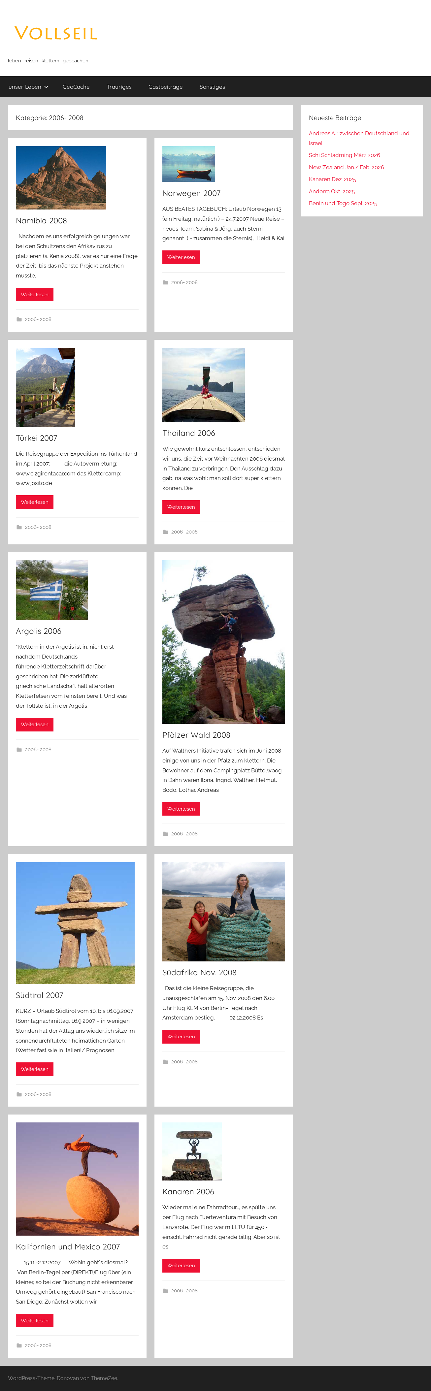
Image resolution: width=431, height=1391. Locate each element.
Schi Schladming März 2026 (344, 155)
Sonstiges (212, 86)
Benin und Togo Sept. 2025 (343, 203)
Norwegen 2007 (191, 193)
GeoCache (76, 86)
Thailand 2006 (188, 433)
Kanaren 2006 (188, 1191)
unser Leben (29, 86)
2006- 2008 (38, 319)
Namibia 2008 (41, 220)
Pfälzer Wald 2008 (196, 735)
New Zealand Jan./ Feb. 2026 (346, 167)
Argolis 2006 (38, 631)
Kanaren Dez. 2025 (332, 179)
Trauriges (119, 86)
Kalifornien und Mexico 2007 (68, 1246)
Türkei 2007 (36, 438)
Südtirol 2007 (39, 995)
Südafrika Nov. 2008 (199, 972)
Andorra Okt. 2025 (332, 191)
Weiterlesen (35, 295)
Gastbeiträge (166, 86)
